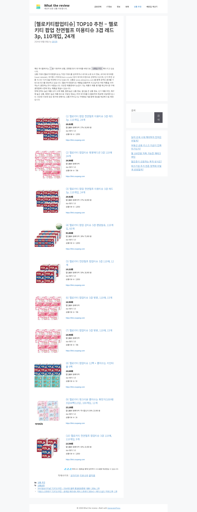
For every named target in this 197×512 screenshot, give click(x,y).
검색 (133, 110)
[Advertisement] (147, 58)
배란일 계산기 (152, 6)
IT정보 (109, 6)
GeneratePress (114, 508)
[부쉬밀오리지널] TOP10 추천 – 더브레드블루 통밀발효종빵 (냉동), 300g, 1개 (68, 488)
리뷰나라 (84, 475)
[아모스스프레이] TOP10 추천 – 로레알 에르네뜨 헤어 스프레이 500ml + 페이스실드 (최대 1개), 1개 (77, 491)
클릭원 (92, 475)
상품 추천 (137, 6)
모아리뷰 (74, 475)
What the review (57, 5)
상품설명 (41, 485)
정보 (118, 6)
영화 (127, 6)
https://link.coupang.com (75, 140)
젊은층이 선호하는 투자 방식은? (146, 161)
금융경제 (97, 6)
